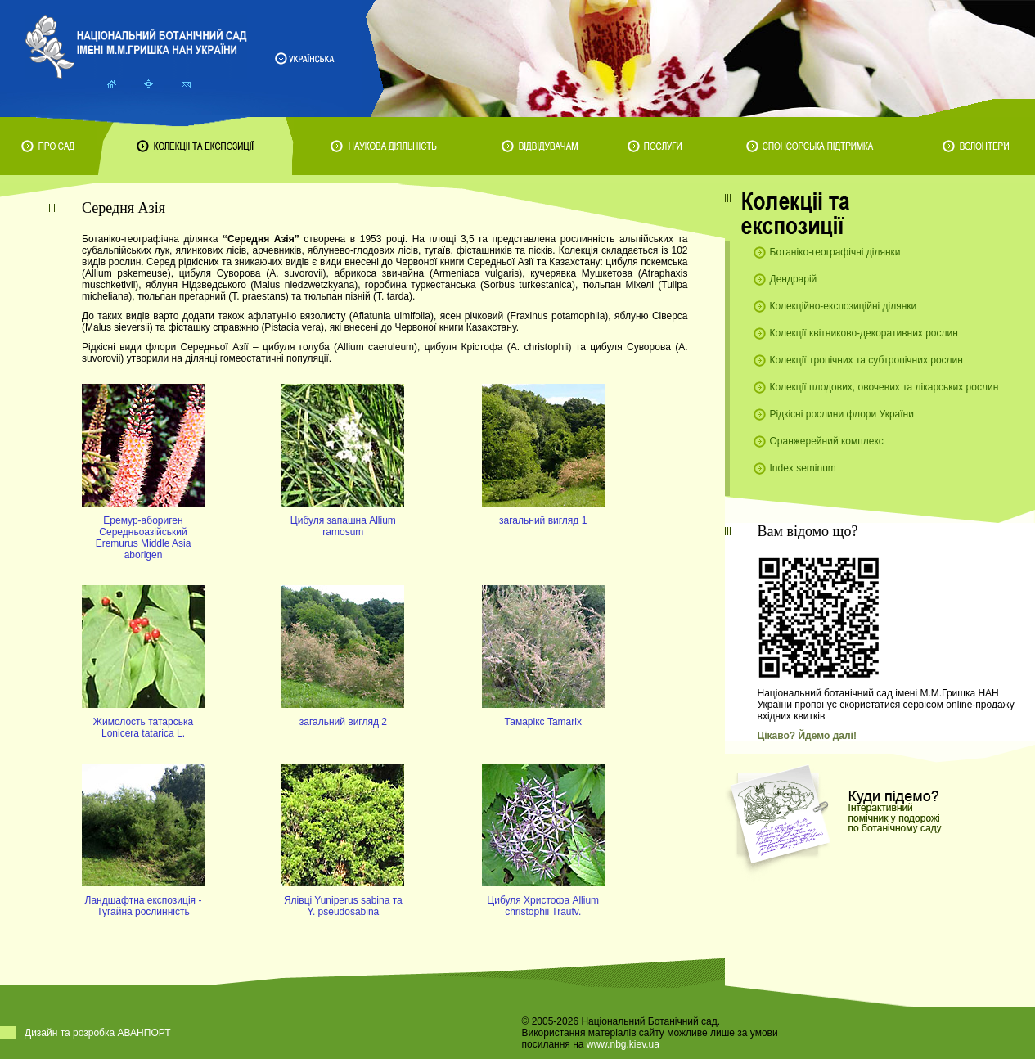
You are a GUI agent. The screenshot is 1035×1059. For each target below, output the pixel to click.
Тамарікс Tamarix (542, 722)
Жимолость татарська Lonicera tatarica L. (143, 727)
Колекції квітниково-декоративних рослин (864, 333)
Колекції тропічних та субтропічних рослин (866, 360)
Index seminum (803, 468)
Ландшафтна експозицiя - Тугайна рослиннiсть (143, 906)
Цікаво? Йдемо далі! (807, 735)
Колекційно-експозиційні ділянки (843, 306)
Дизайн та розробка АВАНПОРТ (98, 1033)
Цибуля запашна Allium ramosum (343, 526)
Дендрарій (793, 279)
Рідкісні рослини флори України (842, 414)
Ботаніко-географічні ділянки (835, 252)
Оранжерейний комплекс (827, 441)
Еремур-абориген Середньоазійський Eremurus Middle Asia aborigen (143, 538)
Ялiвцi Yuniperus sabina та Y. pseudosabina (343, 906)
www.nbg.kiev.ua (623, 1044)
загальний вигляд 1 (543, 520)
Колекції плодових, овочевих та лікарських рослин (884, 387)
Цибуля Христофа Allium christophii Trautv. (543, 906)
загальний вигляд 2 (343, 722)
